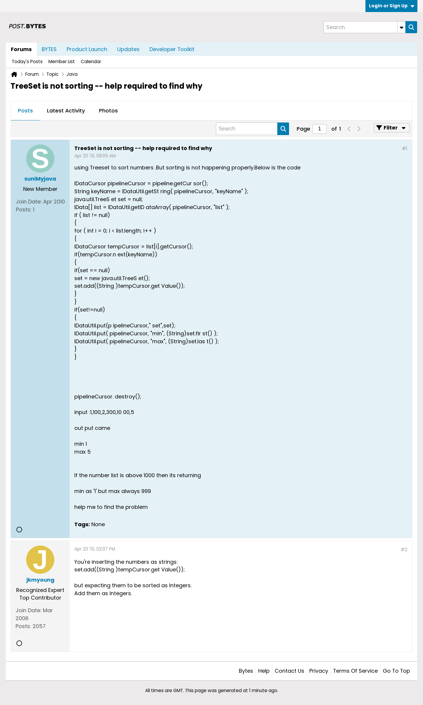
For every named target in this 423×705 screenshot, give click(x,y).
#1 (404, 148)
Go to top (396, 670)
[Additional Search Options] (401, 27)
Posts (25, 110)
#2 (404, 549)
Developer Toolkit (172, 49)
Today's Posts (27, 61)
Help (264, 670)
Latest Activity (66, 110)
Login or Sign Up (391, 6)
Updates (128, 49)
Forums (21, 49)
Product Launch (87, 49)
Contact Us (289, 670)
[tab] (25, 111)
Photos (108, 110)
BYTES (49, 49)
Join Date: (29, 201)
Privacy (318, 670)
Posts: (23, 209)
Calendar (91, 61)
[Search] (364, 27)
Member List (61, 61)
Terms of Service (355, 670)
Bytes (246, 670)
